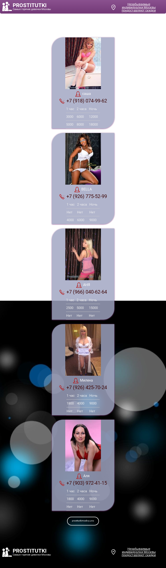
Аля (83, 476)
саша (83, 94)
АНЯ (83, 285)
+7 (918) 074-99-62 (83, 101)
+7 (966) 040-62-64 (83, 292)
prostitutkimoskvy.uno (83, 520)
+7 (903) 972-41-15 (83, 483)
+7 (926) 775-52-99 (83, 196)
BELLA (83, 189)
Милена (83, 380)
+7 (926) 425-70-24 (83, 387)
